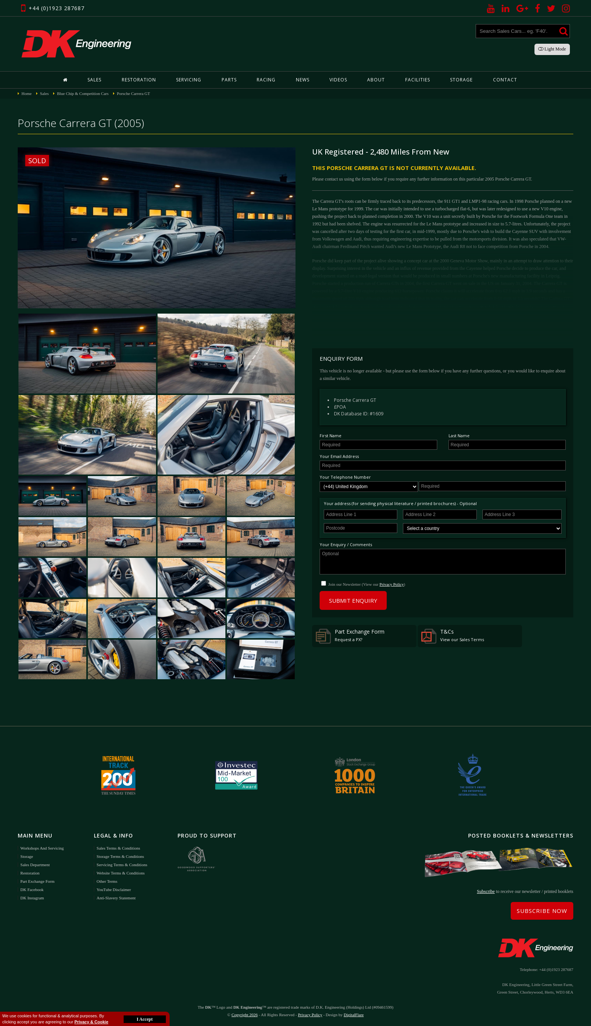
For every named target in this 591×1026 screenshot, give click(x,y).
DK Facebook (31, 889)
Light (552, 49)
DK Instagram (32, 898)
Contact (505, 80)
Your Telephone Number (345, 477)
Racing (266, 80)
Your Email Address (339, 456)
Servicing (188, 80)
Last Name (459, 435)
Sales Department (35, 864)
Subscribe (486, 891)
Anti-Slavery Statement (116, 898)
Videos (338, 80)
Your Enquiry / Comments (346, 544)
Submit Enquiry (353, 600)
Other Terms (106, 881)
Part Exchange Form (350, 636)
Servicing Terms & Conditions (121, 864)
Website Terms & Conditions (120, 873)
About (376, 80)
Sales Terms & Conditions (118, 848)
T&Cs (452, 636)
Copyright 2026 (244, 1014)
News (302, 80)
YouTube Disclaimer (113, 889)
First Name (330, 435)
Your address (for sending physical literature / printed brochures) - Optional (400, 503)
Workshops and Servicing (42, 848)
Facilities (417, 80)
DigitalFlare (354, 1014)
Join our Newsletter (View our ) (366, 584)
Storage (461, 80)
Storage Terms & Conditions (120, 856)
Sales (94, 80)
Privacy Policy (392, 584)
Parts (229, 80)
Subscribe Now (542, 910)
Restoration (139, 80)
